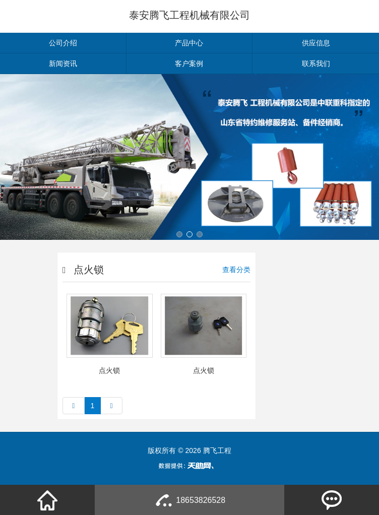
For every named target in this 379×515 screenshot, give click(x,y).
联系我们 (316, 63)
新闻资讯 (63, 63)
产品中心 (189, 43)
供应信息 (316, 43)
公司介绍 (63, 43)
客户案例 (189, 63)
